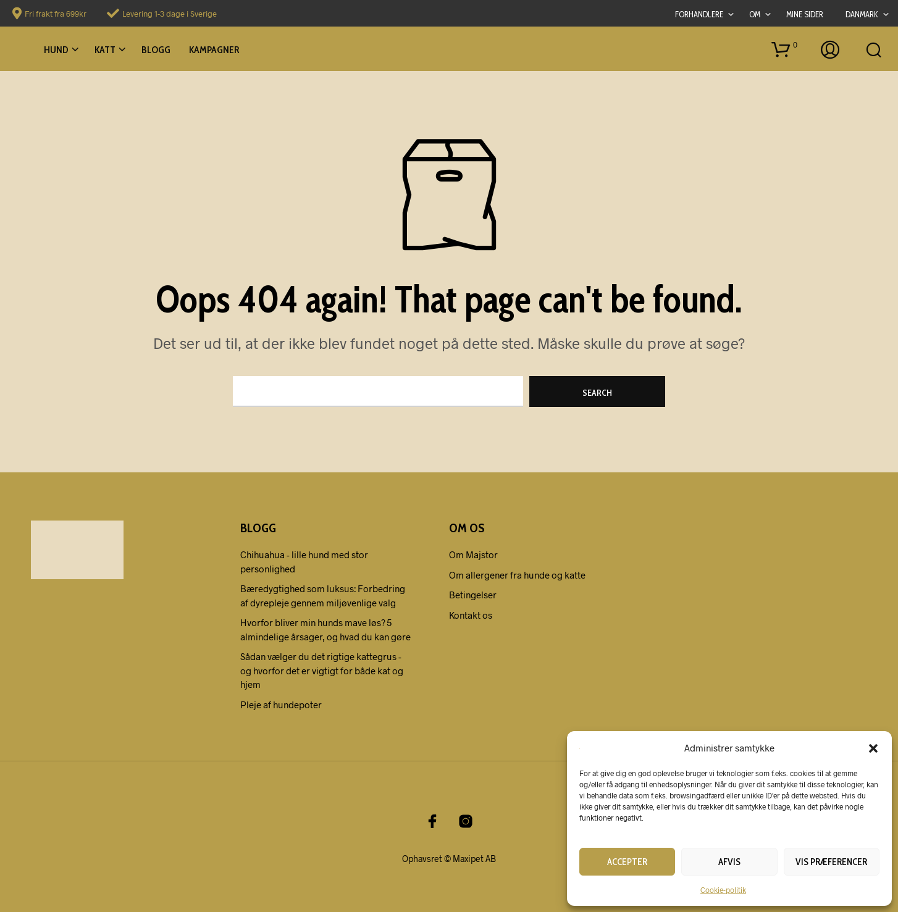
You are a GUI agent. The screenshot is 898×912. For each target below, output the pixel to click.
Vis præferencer (831, 862)
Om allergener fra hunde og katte (517, 574)
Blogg (155, 50)
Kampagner (214, 50)
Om (754, 14)
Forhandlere (699, 14)
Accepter (627, 862)
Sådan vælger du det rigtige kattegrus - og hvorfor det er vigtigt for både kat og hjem (321, 670)
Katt (104, 50)
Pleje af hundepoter (281, 704)
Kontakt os (470, 615)
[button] (873, 748)
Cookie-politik (723, 889)
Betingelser (473, 594)
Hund (56, 50)
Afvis (729, 862)
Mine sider (804, 14)
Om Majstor (473, 554)
